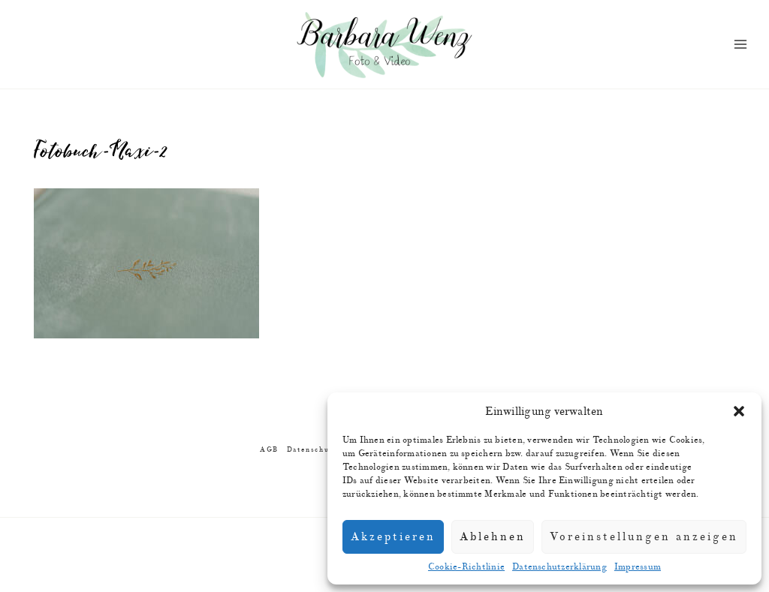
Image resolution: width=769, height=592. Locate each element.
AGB (269, 450)
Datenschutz (312, 450)
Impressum (637, 566)
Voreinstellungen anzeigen (644, 537)
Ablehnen (493, 537)
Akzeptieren (393, 537)
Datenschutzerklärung (559, 566)
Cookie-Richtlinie (466, 566)
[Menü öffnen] (741, 44)
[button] (738, 411)
